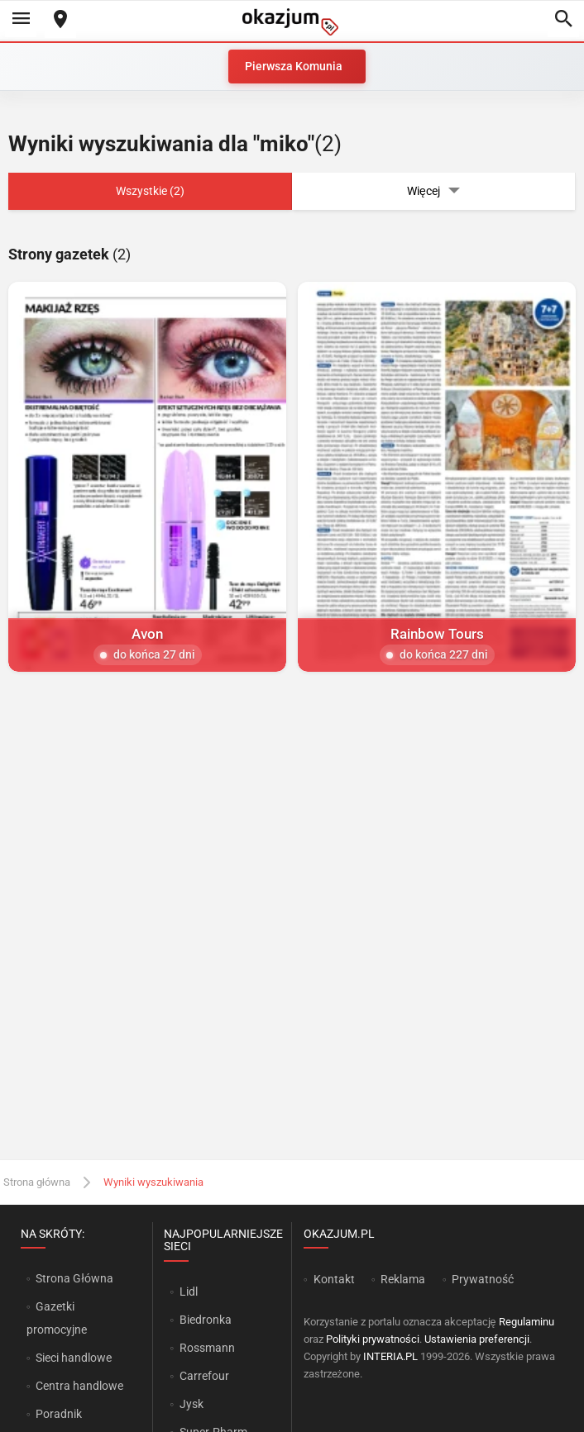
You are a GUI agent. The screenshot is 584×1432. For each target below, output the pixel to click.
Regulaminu (526, 1321)
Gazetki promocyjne (56, 1318)
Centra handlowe (79, 1385)
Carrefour (204, 1375)
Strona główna (36, 1182)
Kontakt (334, 1279)
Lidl (189, 1291)
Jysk (191, 1404)
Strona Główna (74, 1278)
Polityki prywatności (372, 1339)
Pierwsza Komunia (293, 66)
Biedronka (206, 1319)
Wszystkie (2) (150, 190)
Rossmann (207, 1347)
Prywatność (483, 1279)
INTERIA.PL (390, 1356)
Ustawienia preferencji (476, 1339)
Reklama (403, 1279)
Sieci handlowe (74, 1357)
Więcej (433, 191)
